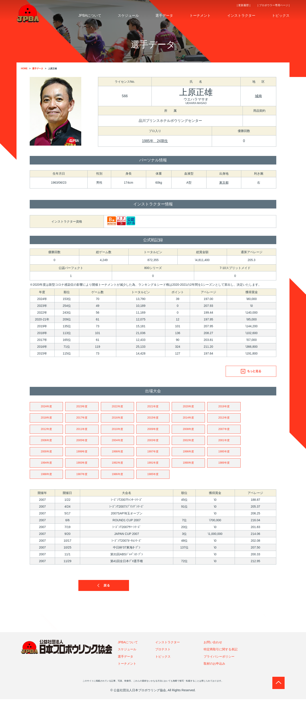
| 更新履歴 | (243, 5)
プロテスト (163, 654)
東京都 (224, 182)
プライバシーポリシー (219, 661)
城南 (258, 96)
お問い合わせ (213, 647)
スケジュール (127, 654)
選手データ (125, 661)
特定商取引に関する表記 (221, 654)
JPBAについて (128, 647)
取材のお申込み (214, 668)
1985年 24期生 (155, 141)
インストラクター (167, 647)
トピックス (163, 661)
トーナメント (127, 668)
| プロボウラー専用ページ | (273, 5)
